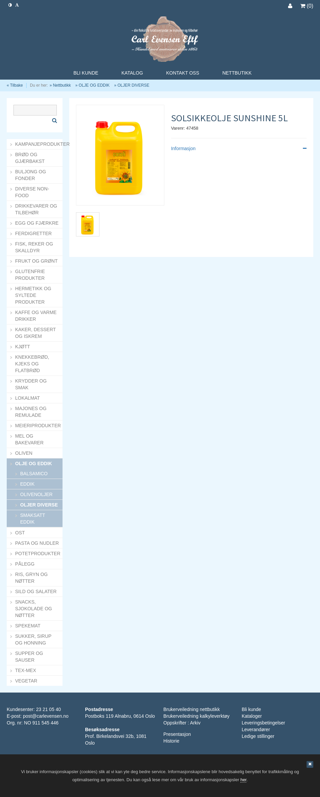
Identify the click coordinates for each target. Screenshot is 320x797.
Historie (171, 741)
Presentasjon (177, 734)
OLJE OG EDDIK (94, 85)
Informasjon (239, 148)
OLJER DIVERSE (133, 85)
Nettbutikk (62, 85)
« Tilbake (15, 85)
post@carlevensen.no (46, 716)
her (243, 779)
